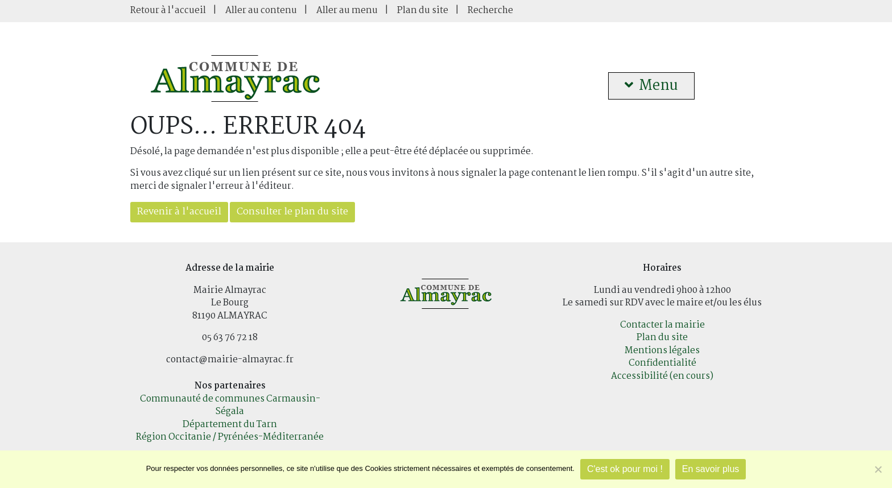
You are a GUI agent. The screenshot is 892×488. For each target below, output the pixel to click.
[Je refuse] (877, 469)
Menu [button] (651, 86)
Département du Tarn (230, 424)
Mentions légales (662, 351)
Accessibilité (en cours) (662, 376)
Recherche (490, 10)
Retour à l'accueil (168, 10)
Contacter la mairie (662, 325)
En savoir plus (711, 469)
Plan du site (422, 10)
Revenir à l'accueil (179, 212)
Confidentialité (662, 363)
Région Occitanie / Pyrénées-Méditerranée (230, 437)
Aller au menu (347, 10)
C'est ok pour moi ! (625, 469)
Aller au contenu (261, 10)
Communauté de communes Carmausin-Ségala (230, 405)
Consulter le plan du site (292, 212)
